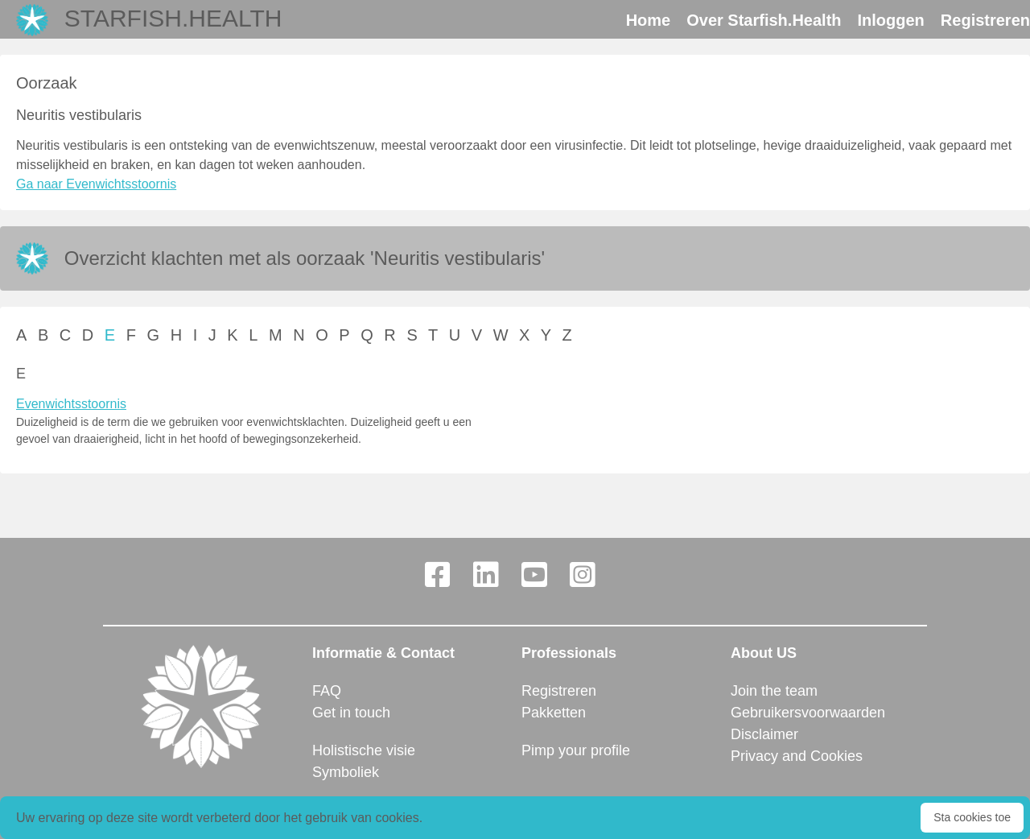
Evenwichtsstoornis (71, 404)
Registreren (985, 20)
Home (648, 20)
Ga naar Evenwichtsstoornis (96, 184)
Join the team (774, 691)
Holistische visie (363, 750)
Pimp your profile (575, 750)
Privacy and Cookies (797, 756)
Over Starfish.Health (763, 20)
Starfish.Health (173, 18)
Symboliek (345, 772)
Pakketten (553, 713)
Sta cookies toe (972, 817)
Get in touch (351, 713)
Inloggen (891, 20)
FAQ (326, 691)
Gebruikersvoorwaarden (808, 713)
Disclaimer (764, 734)
